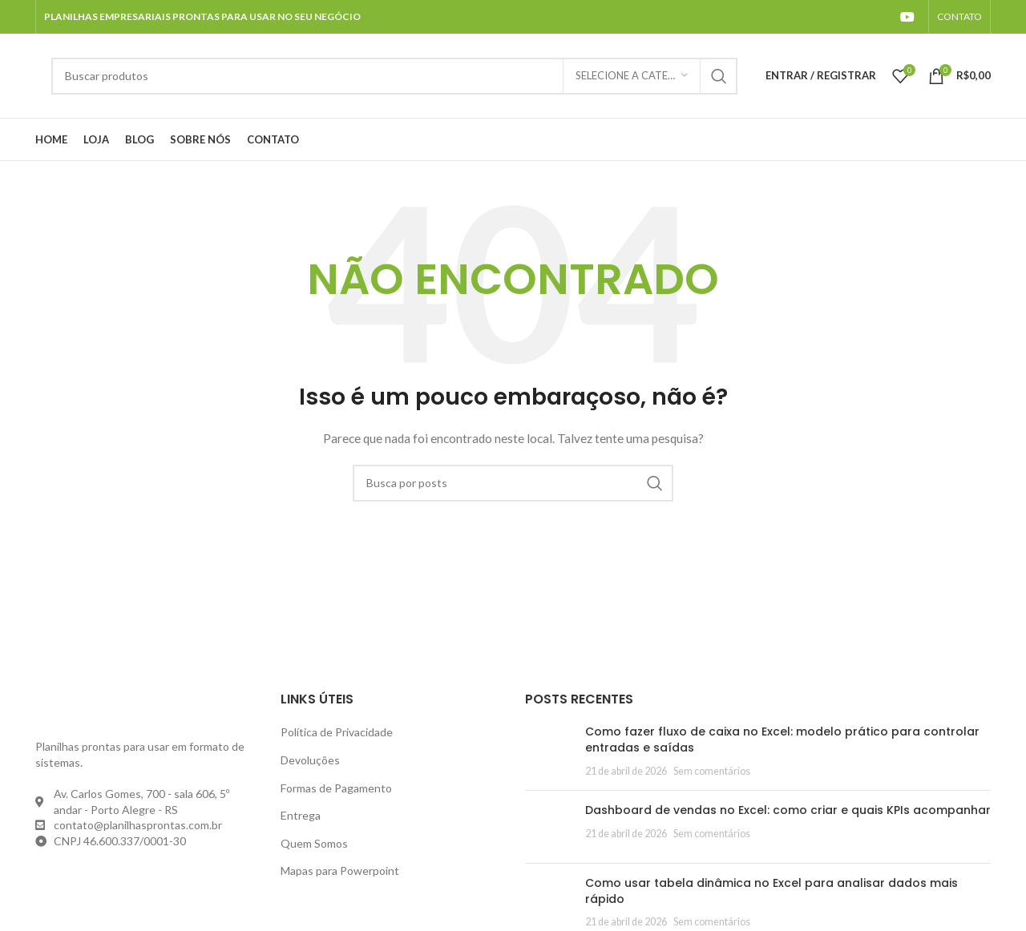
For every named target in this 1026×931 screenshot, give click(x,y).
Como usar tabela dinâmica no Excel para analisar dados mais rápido (771, 891)
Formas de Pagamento (336, 788)
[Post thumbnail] (549, 751)
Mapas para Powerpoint (340, 870)
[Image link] (123, 709)
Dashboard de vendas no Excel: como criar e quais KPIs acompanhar (788, 810)
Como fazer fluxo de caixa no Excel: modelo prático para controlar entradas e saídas (782, 739)
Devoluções (310, 760)
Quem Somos (314, 843)
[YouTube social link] (907, 17)
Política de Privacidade (337, 732)
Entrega (301, 815)
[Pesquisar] (394, 76)
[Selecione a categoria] (632, 76)
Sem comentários (711, 771)
